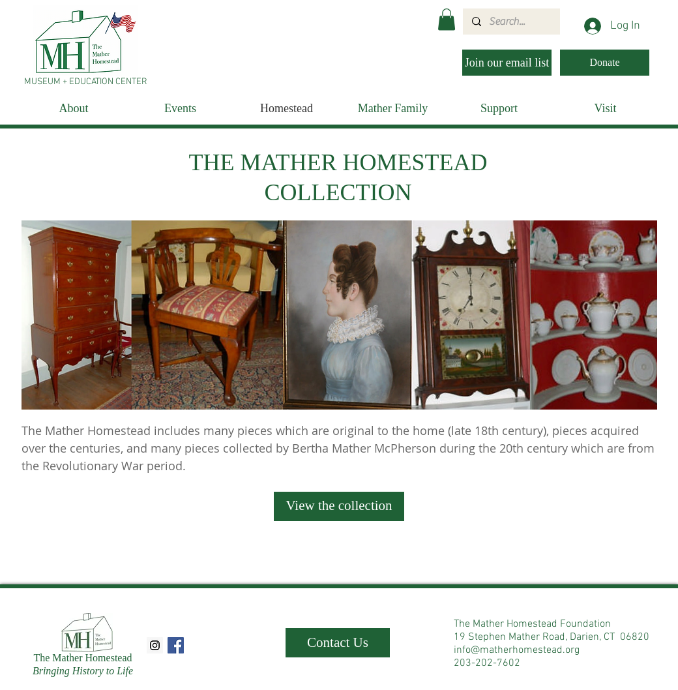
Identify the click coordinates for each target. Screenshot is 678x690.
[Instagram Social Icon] (155, 645)
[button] (446, 19)
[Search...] (511, 21)
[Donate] (604, 63)
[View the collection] (339, 506)
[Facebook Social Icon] (176, 645)
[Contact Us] (338, 642)
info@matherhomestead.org (517, 650)
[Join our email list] (507, 63)
